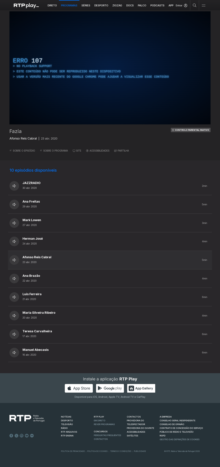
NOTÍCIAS (66, 416)
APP (171, 5)
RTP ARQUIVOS (69, 432)
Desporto (101, 5)
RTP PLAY (99, 416)
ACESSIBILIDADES (97, 150)
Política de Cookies (97, 451)
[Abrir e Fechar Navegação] (203, 5)
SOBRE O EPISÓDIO (22, 150)
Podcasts (157, 5)
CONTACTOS (134, 416)
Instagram (22, 436)
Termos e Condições (120, 451)
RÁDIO (64, 428)
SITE (77, 150)
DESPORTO (67, 420)
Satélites (132, 435)
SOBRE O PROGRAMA (54, 150)
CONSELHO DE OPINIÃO (172, 424)
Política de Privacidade (73, 451)
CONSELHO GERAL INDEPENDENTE (177, 420)
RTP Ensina (67, 435)
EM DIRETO (99, 420)
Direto (52, 5)
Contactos (101, 439)
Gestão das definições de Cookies (180, 439)
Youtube (27, 436)
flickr (32, 436)
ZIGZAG (117, 5)
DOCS (130, 5)
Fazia (15, 131)
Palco (142, 5)
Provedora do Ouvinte (140, 428)
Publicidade (140, 451)
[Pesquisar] (194, 5)
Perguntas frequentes (107, 435)
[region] (110, 67)
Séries (85, 5)
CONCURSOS (101, 431)
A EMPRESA (166, 416)
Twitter (16, 436)
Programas (69, 5)
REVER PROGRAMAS (104, 424)
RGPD (163, 435)
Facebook (11, 436)
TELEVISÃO (67, 424)
